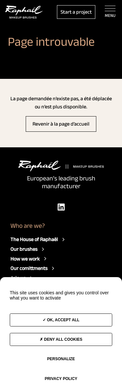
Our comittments (33, 268)
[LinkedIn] (61, 207)
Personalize (61, 359)
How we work (29, 259)
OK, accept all (61, 320)
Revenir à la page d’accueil (61, 124)
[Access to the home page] (24, 12)
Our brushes (28, 249)
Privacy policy (61, 378)
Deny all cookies (61, 339)
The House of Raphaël (38, 239)
